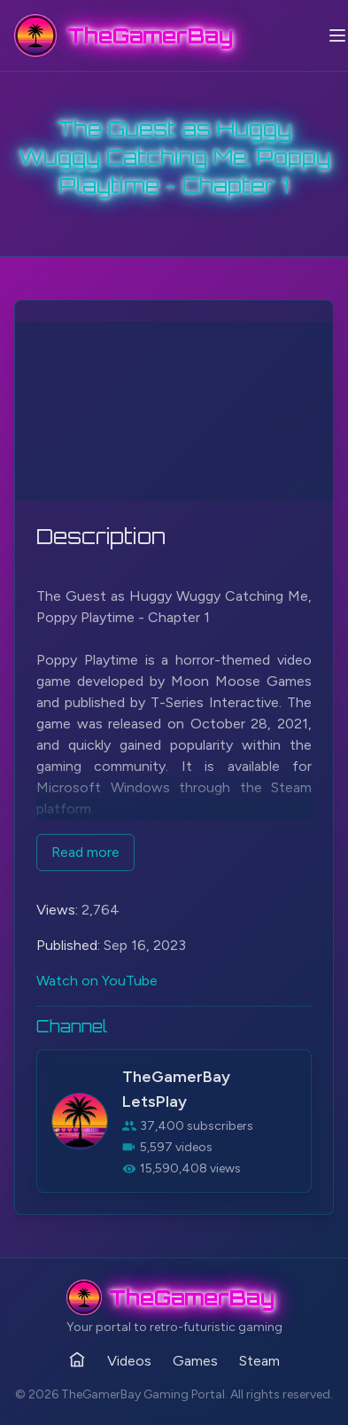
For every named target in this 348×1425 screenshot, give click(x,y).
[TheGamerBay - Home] (123, 35)
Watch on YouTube (97, 980)
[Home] (77, 1359)
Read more (85, 852)
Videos (129, 1360)
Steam (259, 1360)
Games (195, 1360)
